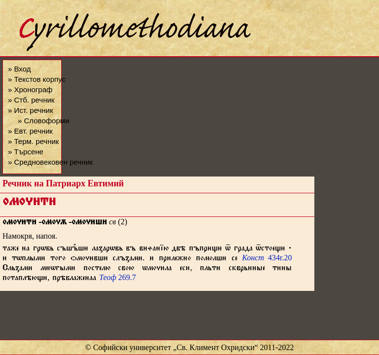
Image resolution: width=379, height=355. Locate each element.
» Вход (19, 69)
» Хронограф (30, 89)
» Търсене (25, 151)
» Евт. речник (30, 131)
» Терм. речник (33, 141)
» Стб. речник (31, 100)
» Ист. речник (30, 110)
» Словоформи (43, 120)
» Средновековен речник (50, 162)
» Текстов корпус (37, 79)
